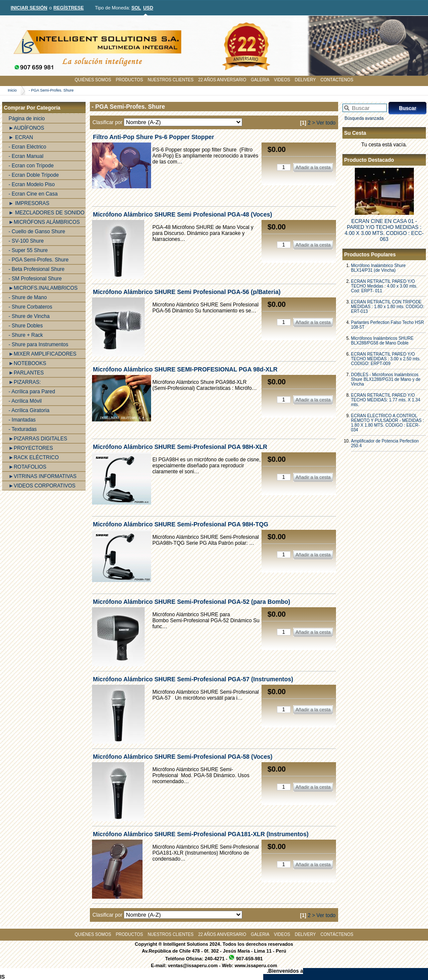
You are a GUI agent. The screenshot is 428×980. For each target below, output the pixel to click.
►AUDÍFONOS (26, 128)
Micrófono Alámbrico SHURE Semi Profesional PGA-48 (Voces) (182, 214)
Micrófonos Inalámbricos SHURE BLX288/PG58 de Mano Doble (382, 340)
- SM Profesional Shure (35, 279)
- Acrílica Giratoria (29, 410)
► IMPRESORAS (29, 203)
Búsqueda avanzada (364, 118)
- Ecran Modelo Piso (32, 184)
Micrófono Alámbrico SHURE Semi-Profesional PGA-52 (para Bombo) (191, 601)
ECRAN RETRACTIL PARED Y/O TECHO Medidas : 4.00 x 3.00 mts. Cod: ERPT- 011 (384, 286)
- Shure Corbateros (30, 307)
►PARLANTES (26, 373)
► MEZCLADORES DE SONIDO (46, 213)
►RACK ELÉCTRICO (34, 457)
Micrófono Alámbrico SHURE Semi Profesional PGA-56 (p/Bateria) (186, 291)
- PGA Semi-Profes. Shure (51, 90)
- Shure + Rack (26, 335)
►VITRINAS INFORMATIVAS (43, 476)
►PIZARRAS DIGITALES (38, 439)
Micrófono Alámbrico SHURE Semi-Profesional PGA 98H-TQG (180, 524)
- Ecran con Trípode (31, 166)
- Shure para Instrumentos (38, 344)
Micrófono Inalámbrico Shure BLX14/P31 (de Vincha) (378, 268)
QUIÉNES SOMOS (93, 79)
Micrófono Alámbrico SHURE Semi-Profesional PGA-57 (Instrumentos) (193, 679)
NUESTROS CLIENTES (170, 79)
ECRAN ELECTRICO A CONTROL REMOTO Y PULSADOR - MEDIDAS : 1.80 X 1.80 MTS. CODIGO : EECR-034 (387, 422)
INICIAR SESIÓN (29, 7)
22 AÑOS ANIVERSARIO (222, 79)
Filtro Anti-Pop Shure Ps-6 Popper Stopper (153, 137)
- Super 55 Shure (28, 250)
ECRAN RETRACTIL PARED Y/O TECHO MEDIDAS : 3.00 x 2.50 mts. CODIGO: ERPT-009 (386, 359)
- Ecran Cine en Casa (33, 194)
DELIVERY (305, 79)
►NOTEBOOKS (27, 363)
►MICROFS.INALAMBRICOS (43, 288)
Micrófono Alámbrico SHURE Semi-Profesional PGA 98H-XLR (180, 446)
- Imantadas (22, 420)
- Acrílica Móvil (25, 401)
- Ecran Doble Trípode (34, 175)
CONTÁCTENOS (337, 79)
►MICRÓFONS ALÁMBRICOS (44, 222)
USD (148, 7)
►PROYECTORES (31, 448)
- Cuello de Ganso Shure (37, 232)
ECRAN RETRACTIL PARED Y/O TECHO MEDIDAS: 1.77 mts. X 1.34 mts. (385, 400)
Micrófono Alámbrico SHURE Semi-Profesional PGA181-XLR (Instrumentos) (201, 834)
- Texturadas (23, 429)
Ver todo (326, 123)
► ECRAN (21, 137)
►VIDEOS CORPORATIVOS (42, 486)
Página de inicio (27, 119)
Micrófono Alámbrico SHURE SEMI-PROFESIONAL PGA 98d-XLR (185, 369)
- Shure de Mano (28, 297)
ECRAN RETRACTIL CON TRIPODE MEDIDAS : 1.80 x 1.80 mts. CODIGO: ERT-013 (387, 307)
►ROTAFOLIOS (27, 467)
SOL (136, 7)
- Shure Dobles (26, 326)
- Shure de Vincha (29, 316)
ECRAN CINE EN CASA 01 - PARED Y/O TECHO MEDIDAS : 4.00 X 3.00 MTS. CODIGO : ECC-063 (384, 230)
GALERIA (260, 79)
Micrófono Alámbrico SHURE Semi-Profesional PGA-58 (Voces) (182, 756)
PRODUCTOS (129, 79)
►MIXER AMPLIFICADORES (43, 354)
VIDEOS (282, 79)
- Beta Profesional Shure (37, 269)
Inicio (12, 90)
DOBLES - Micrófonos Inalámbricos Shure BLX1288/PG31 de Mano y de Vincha (385, 379)
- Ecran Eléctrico (27, 147)
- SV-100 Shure (26, 241)
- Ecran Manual (26, 156)
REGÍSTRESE (69, 7)
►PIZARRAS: (25, 382)
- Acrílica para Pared (32, 392)
